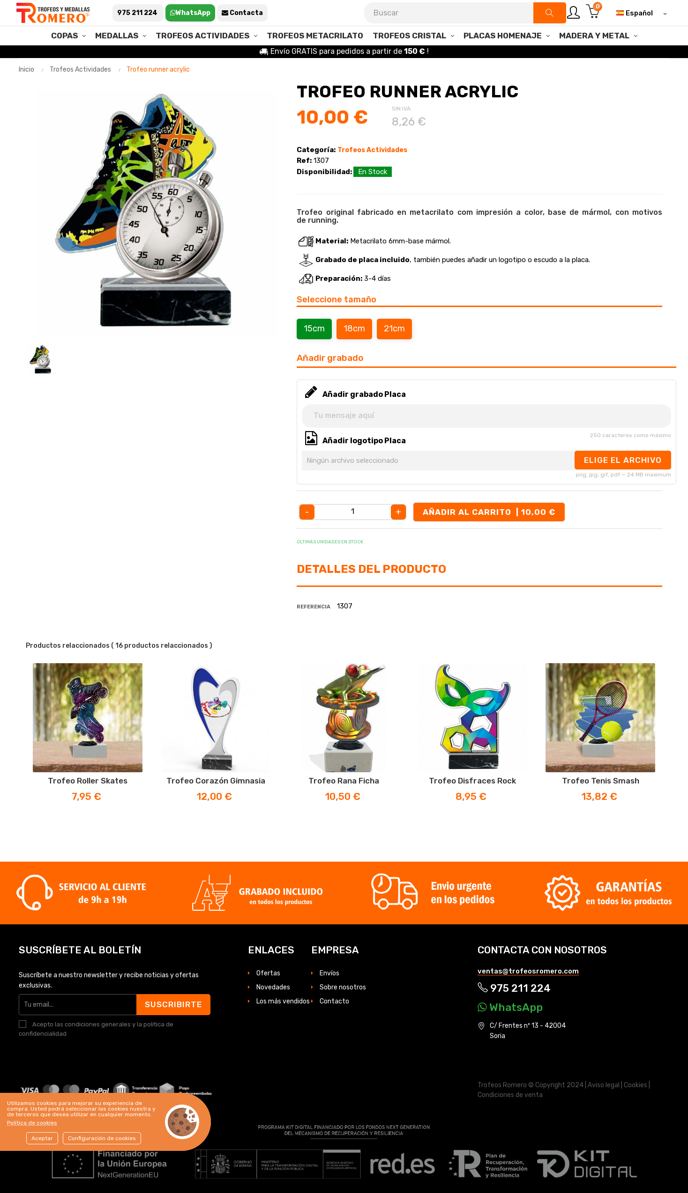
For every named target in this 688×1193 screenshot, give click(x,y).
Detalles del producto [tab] (371, 569)
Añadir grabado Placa (364, 394)
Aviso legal (604, 1085)
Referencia (313, 607)
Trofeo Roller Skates (87, 780)
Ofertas (268, 973)
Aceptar (42, 1138)
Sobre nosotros (343, 987)
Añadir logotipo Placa (364, 440)
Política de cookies (32, 1123)
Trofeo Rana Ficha (343, 780)
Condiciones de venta (510, 1095)
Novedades (273, 987)
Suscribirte (173, 1004)
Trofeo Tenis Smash (600, 780)
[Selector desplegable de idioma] (639, 13)
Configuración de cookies (102, 1138)
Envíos (329, 973)
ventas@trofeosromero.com (528, 971)
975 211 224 (514, 988)
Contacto (334, 1001)
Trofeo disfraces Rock (472, 780)
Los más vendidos (283, 1001)
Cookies (635, 1085)
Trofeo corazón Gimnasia (215, 780)
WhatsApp (510, 1007)
